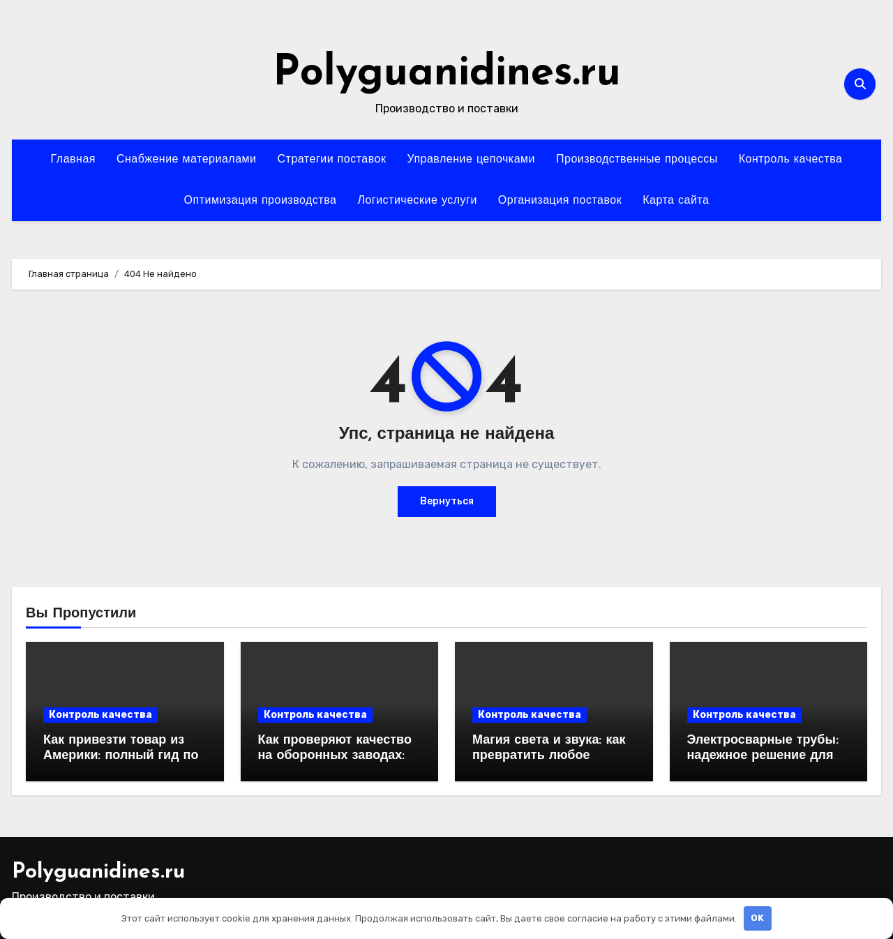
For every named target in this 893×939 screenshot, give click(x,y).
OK (757, 917)
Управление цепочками (471, 159)
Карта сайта (676, 200)
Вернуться (447, 501)
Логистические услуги (416, 200)
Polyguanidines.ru (447, 74)
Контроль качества (791, 159)
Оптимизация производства (260, 200)
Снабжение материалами (187, 159)
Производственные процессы (637, 159)
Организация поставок (560, 200)
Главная (73, 159)
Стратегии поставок (332, 159)
